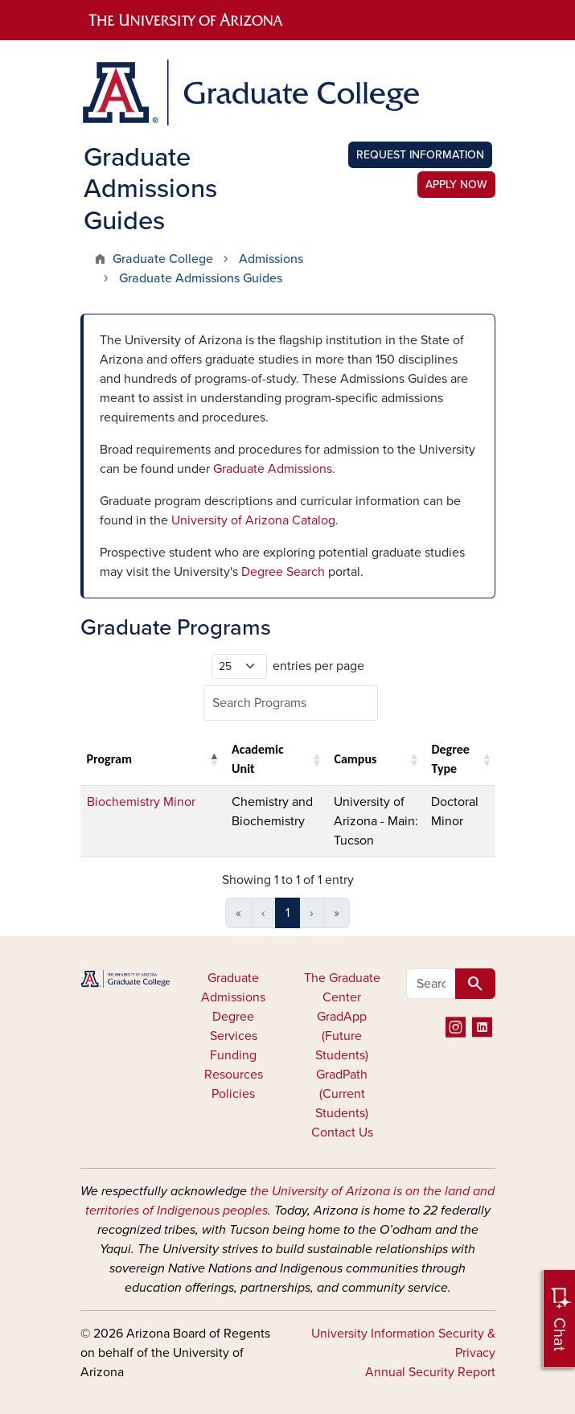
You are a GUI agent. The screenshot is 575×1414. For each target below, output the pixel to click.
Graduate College (163, 259)
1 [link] (287, 913)
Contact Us (342, 1132)
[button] (214, 759)
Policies (233, 1094)
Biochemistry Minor (141, 802)
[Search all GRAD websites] (431, 983)
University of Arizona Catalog (253, 520)
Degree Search (283, 572)
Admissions (271, 259)
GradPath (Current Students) (341, 1094)
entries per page (318, 666)
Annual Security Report (430, 1372)
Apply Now (456, 184)
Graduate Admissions (272, 469)
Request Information (420, 155)
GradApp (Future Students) (341, 1036)
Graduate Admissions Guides (200, 278)
